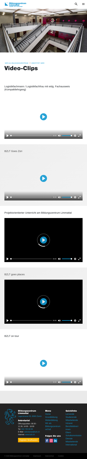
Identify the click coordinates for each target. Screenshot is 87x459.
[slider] (31, 135)
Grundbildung (51, 417)
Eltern (68, 432)
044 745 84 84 (27, 429)
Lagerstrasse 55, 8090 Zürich (30, 416)
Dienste (69, 438)
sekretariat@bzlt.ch (32, 432)
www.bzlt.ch (30, 435)
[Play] (8, 136)
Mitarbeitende (72, 441)
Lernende (70, 414)
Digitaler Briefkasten (28, 440)
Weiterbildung (51, 420)
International (71, 445)
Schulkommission (73, 435)
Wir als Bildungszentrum (16, 63)
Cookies (61, 456)
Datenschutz (49, 456)
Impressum (37, 456)
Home (48, 414)
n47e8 (48, 429)
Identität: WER (37, 63)
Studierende (71, 417)
